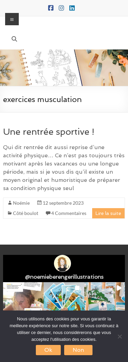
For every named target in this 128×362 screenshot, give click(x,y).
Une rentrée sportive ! (48, 132)
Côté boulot (25, 213)
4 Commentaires (68, 213)
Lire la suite (108, 213)
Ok (48, 350)
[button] (23, 302)
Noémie (21, 203)
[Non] (119, 336)
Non (78, 350)
